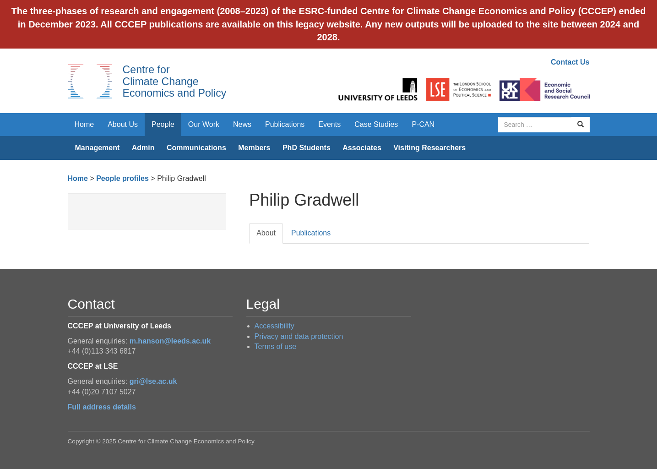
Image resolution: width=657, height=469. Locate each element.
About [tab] (266, 233)
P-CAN (423, 124)
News (242, 124)
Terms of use (276, 346)
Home (84, 124)
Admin (143, 148)
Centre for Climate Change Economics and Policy (175, 81)
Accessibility (274, 326)
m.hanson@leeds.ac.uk (170, 341)
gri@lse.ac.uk (153, 381)
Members (254, 148)
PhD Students (306, 148)
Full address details (102, 407)
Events (329, 124)
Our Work (203, 124)
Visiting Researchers (429, 148)
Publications (284, 124)
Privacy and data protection (299, 336)
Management (97, 148)
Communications (196, 148)
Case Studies (376, 124)
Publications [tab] (311, 233)
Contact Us (570, 62)
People (163, 124)
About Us (123, 124)
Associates (361, 148)
